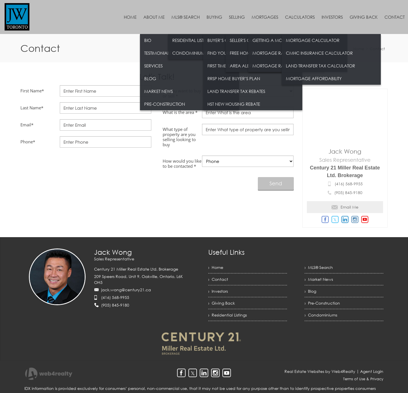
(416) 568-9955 (349, 183)
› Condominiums (321, 315)
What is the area (180, 112)
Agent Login (371, 371)
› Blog (310, 291)
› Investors (218, 291)
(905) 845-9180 (348, 192)
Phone (27, 142)
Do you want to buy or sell (182, 93)
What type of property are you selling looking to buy (179, 136)
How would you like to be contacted (182, 163)
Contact (377, 48)
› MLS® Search (319, 267)
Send (275, 183)
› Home (215, 267)
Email (26, 125)
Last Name (31, 108)
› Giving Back (221, 303)
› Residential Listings (227, 315)
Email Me (345, 207)
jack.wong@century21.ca (126, 289)
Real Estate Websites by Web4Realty (319, 371)
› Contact (218, 279)
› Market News (319, 279)
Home (358, 48)
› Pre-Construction (322, 303)
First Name (32, 91)
